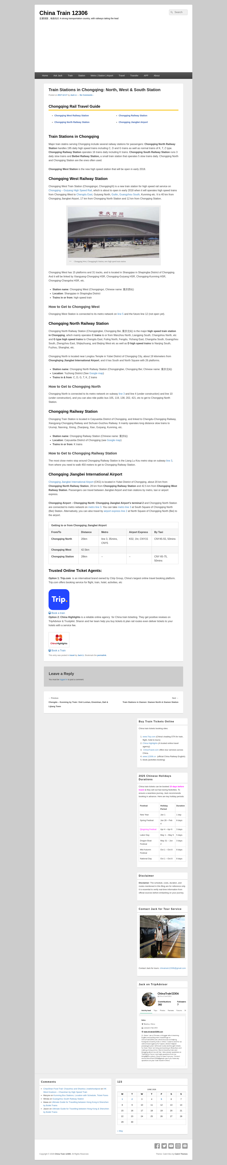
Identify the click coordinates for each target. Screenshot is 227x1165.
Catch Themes (181, 1154)
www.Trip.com (149, 736)
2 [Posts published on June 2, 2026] (132, 1099)
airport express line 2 (115, 511)
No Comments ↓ (87, 95)
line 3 (122, 393)
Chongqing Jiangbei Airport (133, 122)
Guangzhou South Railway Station (68, 1099)
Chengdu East (84, 194)
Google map (96, 373)
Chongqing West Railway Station (71, 115)
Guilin (114, 194)
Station (81, 75)
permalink (101, 655)
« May (120, 1131)
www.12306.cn (150, 756)
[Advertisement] (113, 49)
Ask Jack (57, 75)
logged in (63, 679)
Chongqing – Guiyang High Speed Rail (70, 190)
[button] (57, 613)
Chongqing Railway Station (133, 115)
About (157, 75)
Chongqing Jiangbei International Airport (71, 482)
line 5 (120, 314)
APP (146, 75)
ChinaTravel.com (151, 750)
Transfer (134, 75)
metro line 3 (95, 507)
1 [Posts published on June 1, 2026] (122, 1099)
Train (70, 75)
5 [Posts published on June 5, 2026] (161, 1099)
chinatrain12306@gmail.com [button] (173, 968)
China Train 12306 (63, 13)
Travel (122, 75)
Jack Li (73, 95)
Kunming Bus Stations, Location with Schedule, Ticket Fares (80, 1095)
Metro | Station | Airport (102, 75)
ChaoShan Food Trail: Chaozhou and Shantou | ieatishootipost (71, 1089)
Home (45, 75)
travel (72, 655)
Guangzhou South (129, 194)
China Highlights (150, 743)
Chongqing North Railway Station (71, 122)
